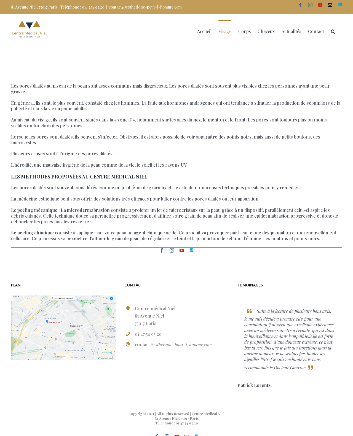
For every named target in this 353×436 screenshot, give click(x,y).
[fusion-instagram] (172, 250)
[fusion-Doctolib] (191, 250)
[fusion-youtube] (182, 250)
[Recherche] (333, 31)
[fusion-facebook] (162, 250)
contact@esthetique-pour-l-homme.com (145, 7)
